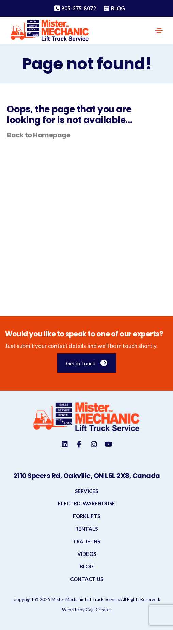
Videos (86, 554)
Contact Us (86, 579)
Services (86, 491)
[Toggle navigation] (159, 30)
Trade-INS (86, 541)
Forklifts (86, 516)
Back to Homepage (38, 135)
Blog (87, 566)
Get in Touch (86, 363)
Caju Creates (98, 609)
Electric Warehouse (86, 503)
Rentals (86, 529)
